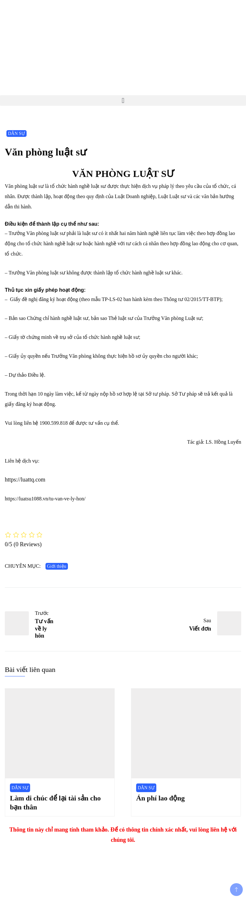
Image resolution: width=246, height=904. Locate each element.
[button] (123, 100)
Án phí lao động (160, 798)
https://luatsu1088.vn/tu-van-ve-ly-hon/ (45, 498)
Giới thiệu (56, 566)
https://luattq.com (25, 479)
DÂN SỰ (16, 133)
